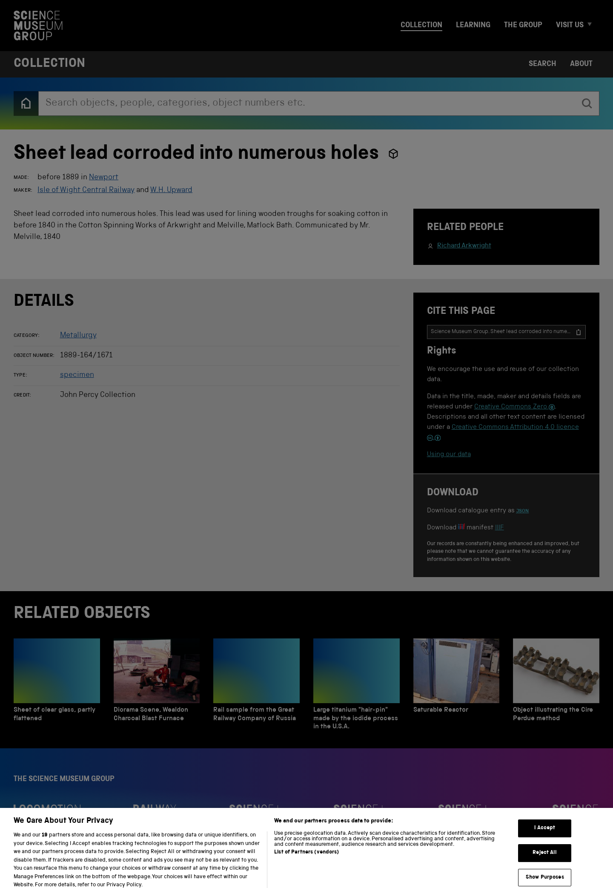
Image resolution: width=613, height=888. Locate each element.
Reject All (545, 858)
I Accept (544, 833)
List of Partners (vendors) (306, 857)
